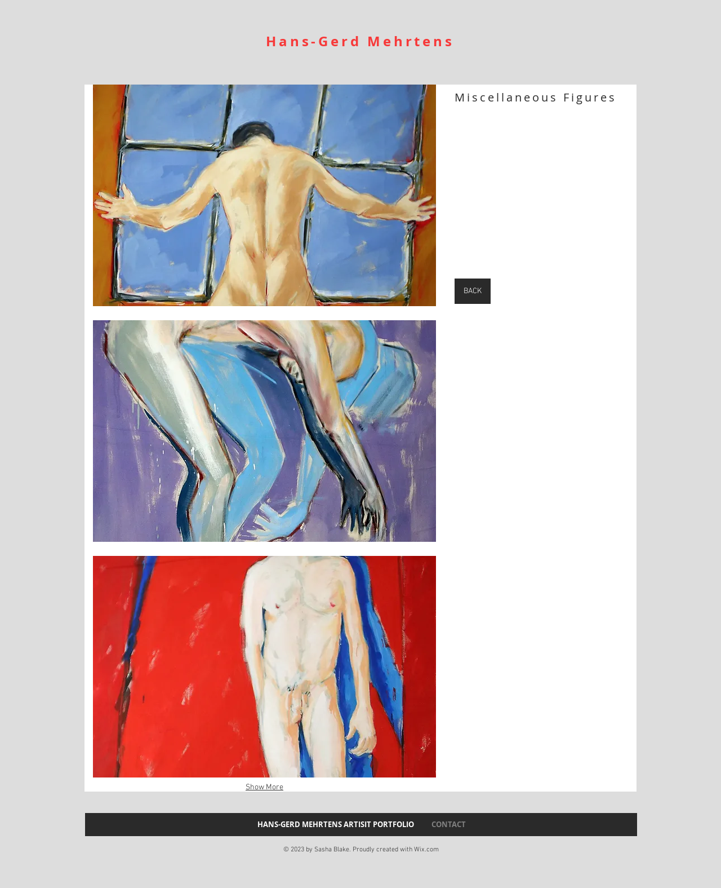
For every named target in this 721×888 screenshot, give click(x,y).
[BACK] (473, 291)
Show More (264, 787)
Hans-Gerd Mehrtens (360, 41)
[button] (264, 195)
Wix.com (426, 850)
